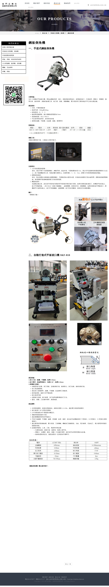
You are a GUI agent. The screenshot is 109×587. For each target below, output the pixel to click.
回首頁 (27, 3)
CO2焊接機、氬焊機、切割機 (11, 63)
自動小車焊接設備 (8, 47)
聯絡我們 (67, 3)
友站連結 (30, 7)
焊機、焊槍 (6, 71)
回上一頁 (68, 564)
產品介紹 (57, 3)
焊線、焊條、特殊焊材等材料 (11, 59)
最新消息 (47, 3)
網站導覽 (76, 3)
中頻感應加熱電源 (8, 55)
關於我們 (36, 3)
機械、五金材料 (7, 67)
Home (37, 33)
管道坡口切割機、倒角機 (10, 51)
